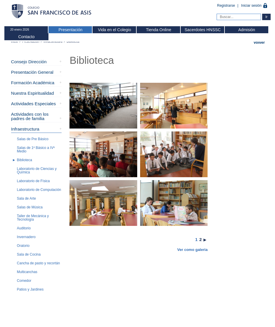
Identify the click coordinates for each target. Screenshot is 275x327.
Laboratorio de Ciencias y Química (37, 170)
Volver (259, 42)
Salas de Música (30, 207)
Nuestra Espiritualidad (32, 93)
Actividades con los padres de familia (29, 116)
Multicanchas (27, 272)
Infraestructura (25, 128)
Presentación (71, 29)
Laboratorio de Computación (39, 190)
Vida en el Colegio (114, 29)
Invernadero (26, 237)
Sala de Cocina (29, 254)
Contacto (26, 36)
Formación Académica (32, 82)
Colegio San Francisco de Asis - (52, 11)
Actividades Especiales (33, 103)
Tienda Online (158, 29)
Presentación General (32, 72)
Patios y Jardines (30, 289)
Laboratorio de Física (33, 181)
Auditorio (24, 228)
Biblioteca (24, 160)
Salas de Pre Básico (32, 139)
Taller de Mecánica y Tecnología (33, 217)
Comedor (24, 281)
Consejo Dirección (29, 61)
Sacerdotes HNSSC (203, 29)
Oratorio (23, 246)
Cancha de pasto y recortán (38, 263)
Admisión (246, 29)
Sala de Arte (26, 198)
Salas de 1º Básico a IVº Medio (36, 149)
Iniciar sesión (251, 5)
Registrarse (226, 5)
